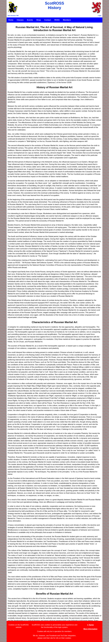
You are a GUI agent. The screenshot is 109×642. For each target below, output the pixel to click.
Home (10, 20)
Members (67, 20)
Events (30, 20)
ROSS (57, 20)
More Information (90, 629)
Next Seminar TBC (13, 15)
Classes (20, 20)
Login (99, 15)
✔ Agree (90, 625)
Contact (47, 20)
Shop (38, 20)
